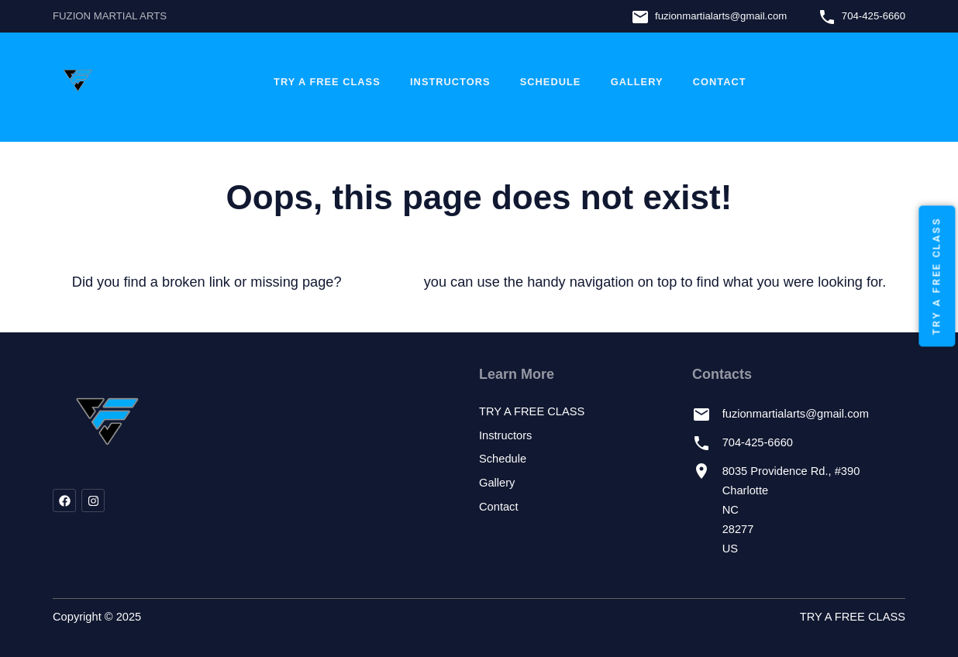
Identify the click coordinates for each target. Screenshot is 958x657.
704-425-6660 (873, 16)
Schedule (550, 82)
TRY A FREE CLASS (327, 82)
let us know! (383, 282)
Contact (719, 82)
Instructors (450, 82)
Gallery (637, 82)
